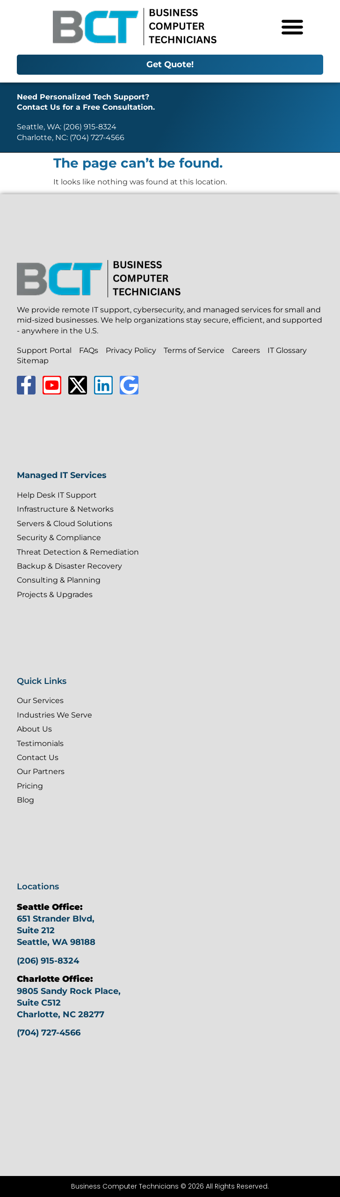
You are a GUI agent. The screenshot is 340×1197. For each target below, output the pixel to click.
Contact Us (37, 757)
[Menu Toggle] (292, 26)
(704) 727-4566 (48, 1033)
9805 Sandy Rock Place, (69, 991)
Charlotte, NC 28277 (60, 1014)
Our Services (40, 700)
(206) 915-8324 (48, 961)
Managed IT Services (62, 475)
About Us (34, 729)
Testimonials (40, 743)
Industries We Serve (54, 715)
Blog (25, 800)
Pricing (30, 786)
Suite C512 (39, 1003)
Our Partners (41, 771)
